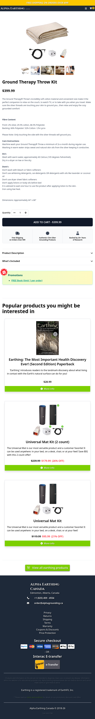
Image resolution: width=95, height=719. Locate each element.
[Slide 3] (47, 70)
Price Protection (47, 633)
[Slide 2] (35, 70)
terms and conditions (35, 697)
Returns (47, 616)
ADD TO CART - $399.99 (47, 222)
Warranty (47, 626)
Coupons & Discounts (47, 629)
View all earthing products (47, 568)
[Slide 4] (59, 70)
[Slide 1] (25, 70)
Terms (47, 622)
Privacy (47, 612)
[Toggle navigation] (86, 8)
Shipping (47, 619)
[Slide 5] (70, 70)
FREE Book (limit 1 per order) (26, 280)
